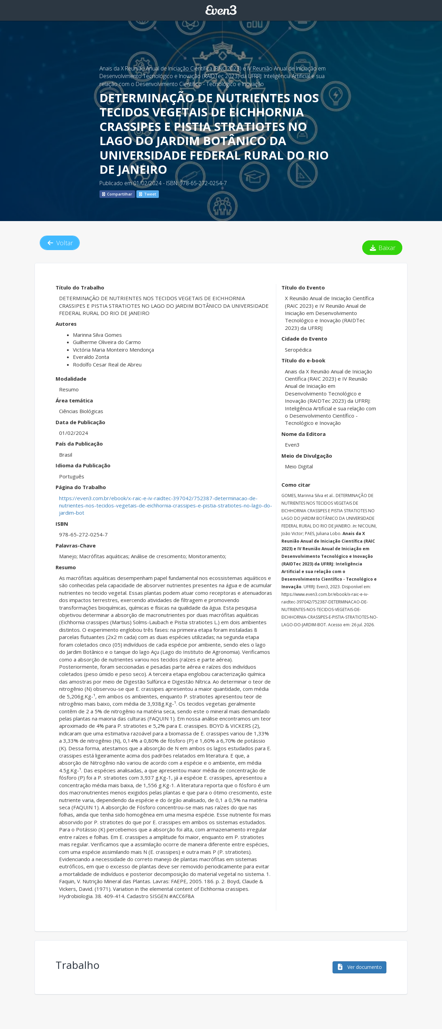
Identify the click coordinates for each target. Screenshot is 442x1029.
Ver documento (359, 967)
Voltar (60, 243)
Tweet (147, 194)
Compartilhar (117, 194)
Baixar (382, 248)
